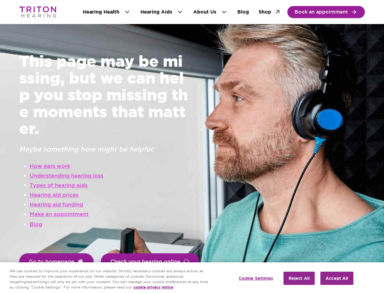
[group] (326, 12)
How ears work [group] (50, 166)
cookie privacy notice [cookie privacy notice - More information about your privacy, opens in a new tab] (153, 287)
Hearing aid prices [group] (54, 194)
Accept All (337, 278)
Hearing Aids (162, 12)
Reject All (299, 278)
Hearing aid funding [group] (56, 204)
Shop (270, 12)
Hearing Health (107, 12)
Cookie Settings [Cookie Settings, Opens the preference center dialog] (256, 278)
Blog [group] (36, 224)
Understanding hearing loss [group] (67, 175)
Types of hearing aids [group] (59, 185)
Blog (243, 12)
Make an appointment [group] (59, 214)
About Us (210, 12)
